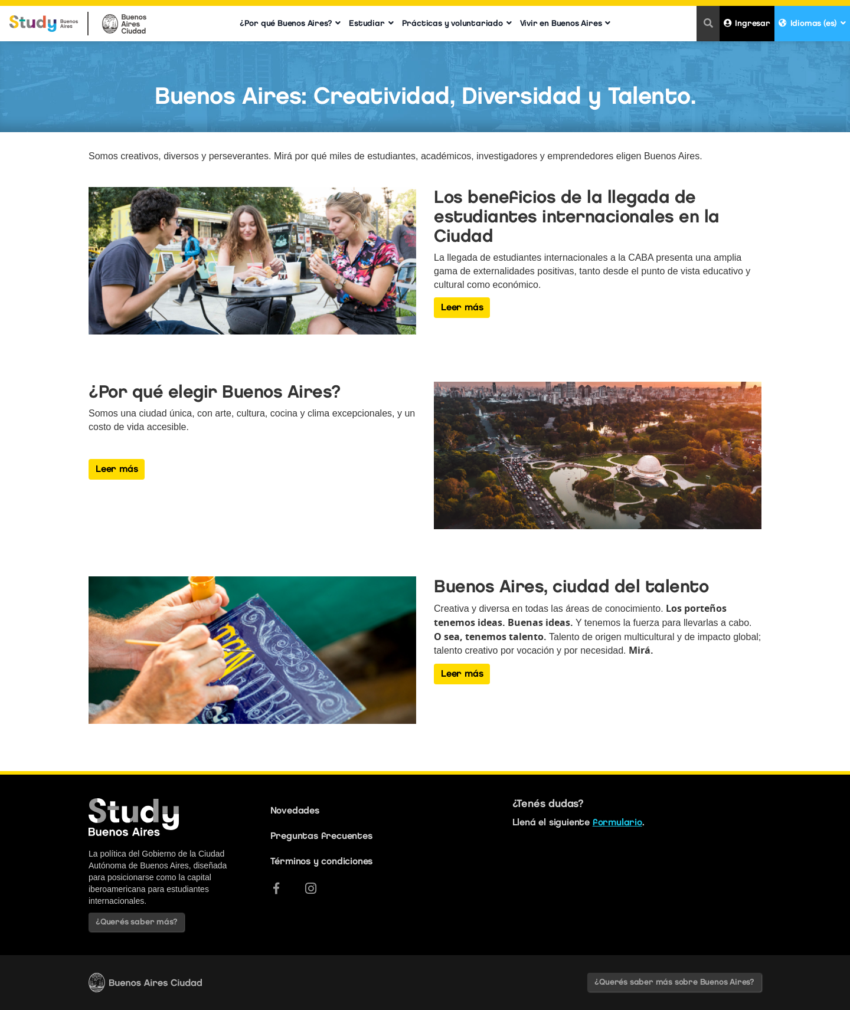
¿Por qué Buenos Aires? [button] (290, 23)
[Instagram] (311, 888)
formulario (617, 822)
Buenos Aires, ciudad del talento (571, 586)
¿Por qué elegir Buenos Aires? (215, 391)
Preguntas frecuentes (321, 835)
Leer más (462, 307)
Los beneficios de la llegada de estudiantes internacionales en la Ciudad (577, 216)
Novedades (294, 810)
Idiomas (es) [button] (812, 23)
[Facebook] (276, 888)
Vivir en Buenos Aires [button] (565, 23)
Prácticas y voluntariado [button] (457, 23)
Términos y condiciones (321, 861)
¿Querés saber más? (136, 922)
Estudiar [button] (371, 23)
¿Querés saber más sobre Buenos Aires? (674, 982)
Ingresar (747, 23)
